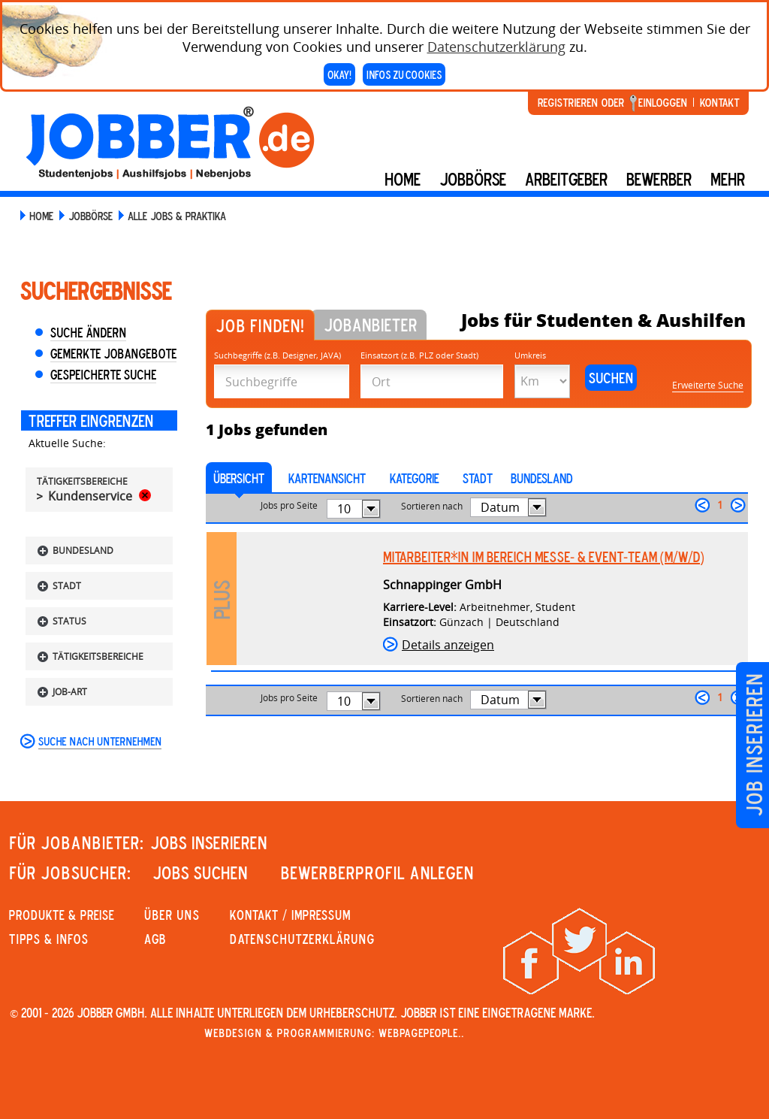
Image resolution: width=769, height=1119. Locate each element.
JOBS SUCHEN (200, 872)
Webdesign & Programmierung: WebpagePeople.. (334, 1032)
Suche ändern (88, 332)
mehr (727, 179)
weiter (738, 505)
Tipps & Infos (49, 938)
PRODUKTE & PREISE (61, 914)
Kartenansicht (327, 478)
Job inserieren (753, 745)
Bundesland (542, 478)
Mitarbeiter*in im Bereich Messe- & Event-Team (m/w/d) (543, 557)
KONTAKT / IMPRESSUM (290, 914)
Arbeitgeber (566, 179)
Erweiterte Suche (707, 385)
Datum (500, 507)
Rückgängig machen (145, 495)
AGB (155, 938)
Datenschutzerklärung (496, 47)
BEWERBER (659, 179)
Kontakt (719, 102)
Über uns (172, 914)
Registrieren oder (581, 102)
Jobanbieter (371, 324)
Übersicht (238, 478)
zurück (702, 505)
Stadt (478, 478)
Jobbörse (472, 179)
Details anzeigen (448, 645)
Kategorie (414, 478)
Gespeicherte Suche (103, 374)
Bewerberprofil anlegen (377, 872)
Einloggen (662, 102)
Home (402, 179)
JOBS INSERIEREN (208, 842)
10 (344, 509)
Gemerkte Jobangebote (113, 353)
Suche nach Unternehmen (99, 741)
